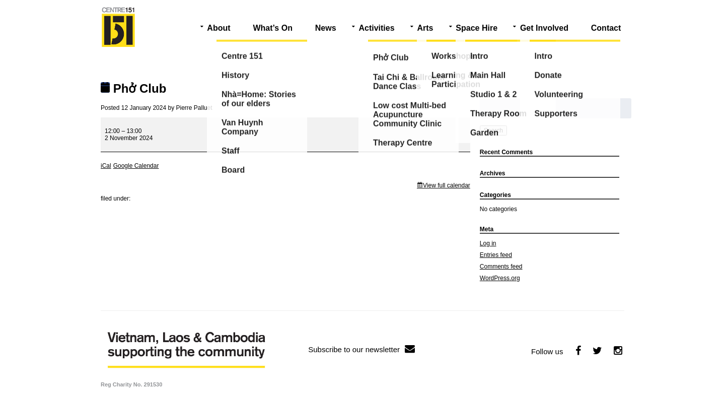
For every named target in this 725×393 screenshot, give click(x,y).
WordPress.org (500, 278)
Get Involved (544, 28)
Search (493, 130)
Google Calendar (136, 165)
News (325, 28)
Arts (425, 28)
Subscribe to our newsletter (361, 349)
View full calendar (446, 185)
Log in (488, 243)
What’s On (273, 28)
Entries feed (496, 254)
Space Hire (476, 28)
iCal (106, 165)
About (218, 28)
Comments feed (501, 266)
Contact (606, 28)
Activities (376, 28)
